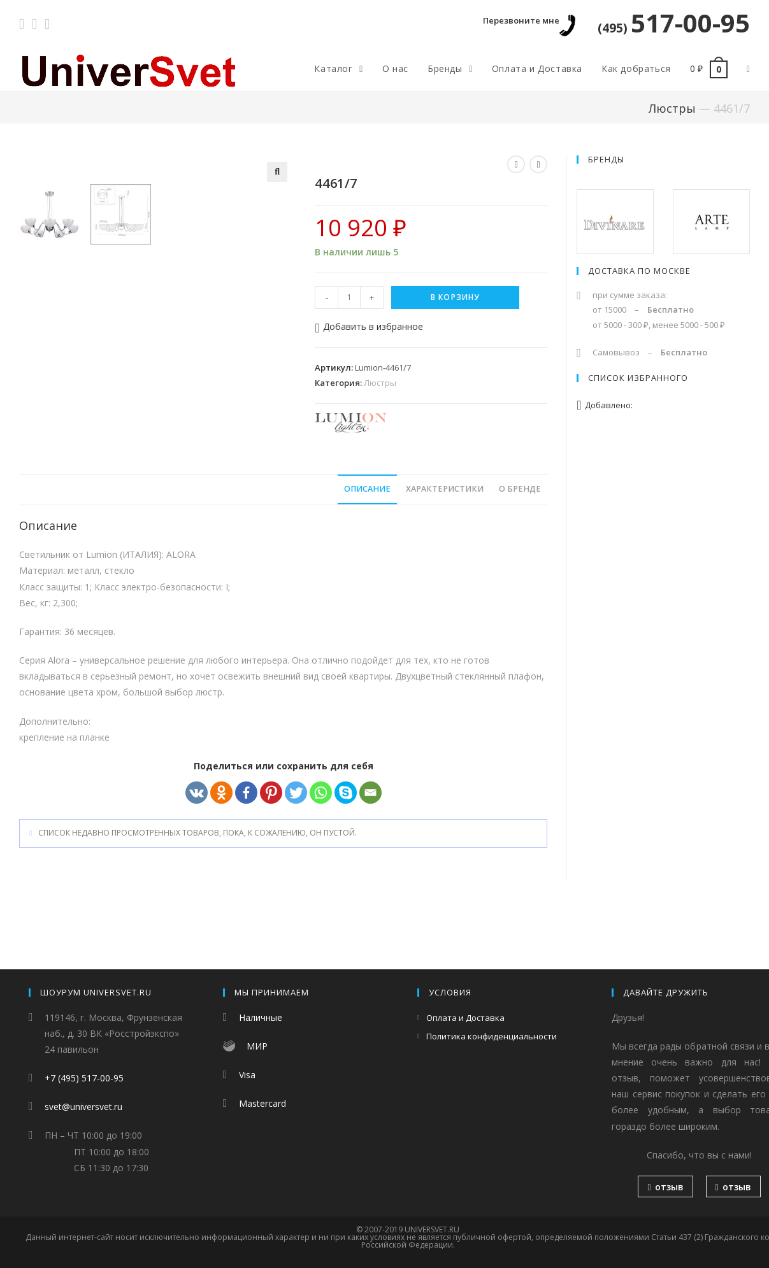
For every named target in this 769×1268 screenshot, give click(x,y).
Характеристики (445, 546)
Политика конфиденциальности (491, 1036)
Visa (247, 1075)
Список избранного (638, 377)
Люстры (672, 108)
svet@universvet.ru (83, 1107)
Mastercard (262, 1103)
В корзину (455, 297)
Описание (367, 546)
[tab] (367, 546)
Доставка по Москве (639, 270)
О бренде (520, 546)
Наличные (260, 1017)
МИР (257, 1046)
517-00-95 (674, 22)
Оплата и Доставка (465, 1017)
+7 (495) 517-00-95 (84, 1078)
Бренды (606, 159)
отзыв (665, 1187)
